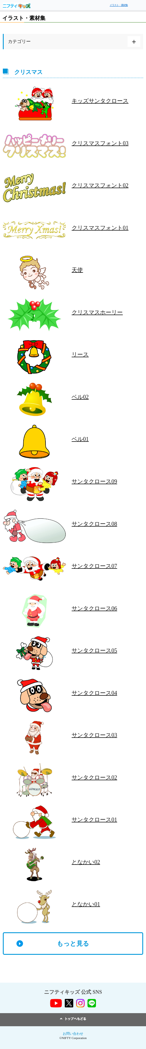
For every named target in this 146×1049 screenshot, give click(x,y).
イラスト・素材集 (119, 5)
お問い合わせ (73, 1034)
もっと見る (73, 943)
